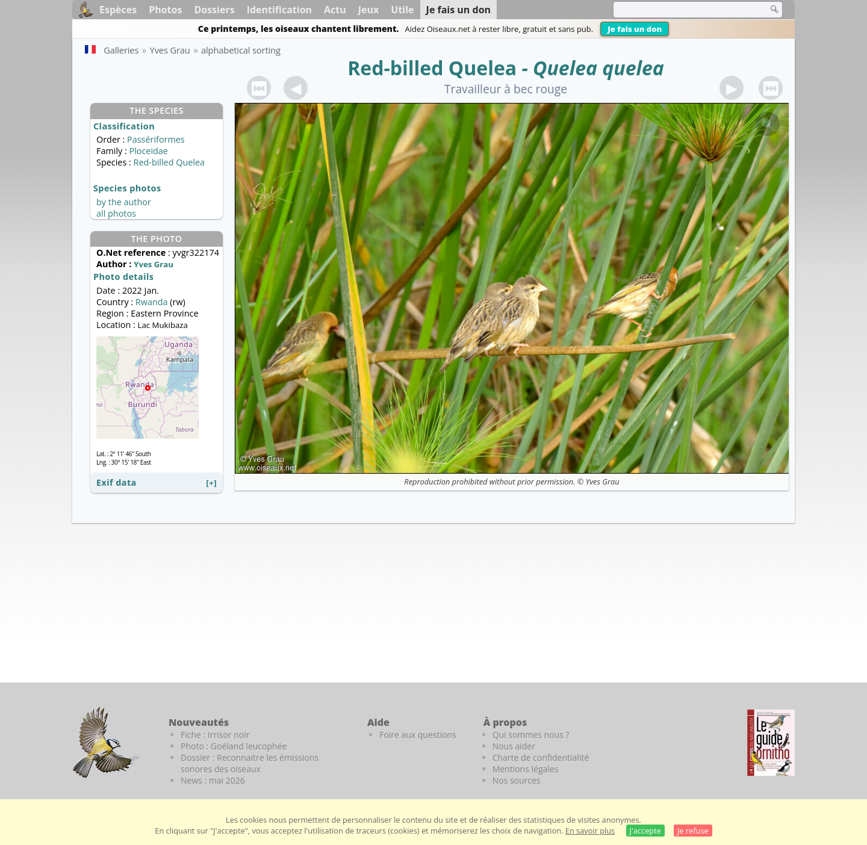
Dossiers (214, 9)
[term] (683, 9)
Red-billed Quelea (432, 68)
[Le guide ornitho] (771, 743)
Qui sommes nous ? (531, 734)
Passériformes (156, 139)
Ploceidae (148, 150)
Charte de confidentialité (541, 757)
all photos (116, 213)
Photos (165, 9)
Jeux (368, 9)
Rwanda (151, 302)
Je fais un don (635, 28)
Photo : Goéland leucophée (234, 746)
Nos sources (517, 780)
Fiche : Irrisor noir (215, 734)
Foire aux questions (417, 734)
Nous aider (514, 746)
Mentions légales (526, 769)
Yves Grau (603, 481)
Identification (279, 9)
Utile (402, 9)
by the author (123, 202)
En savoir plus (590, 830)
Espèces (118, 9)
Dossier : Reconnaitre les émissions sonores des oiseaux (250, 763)
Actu (335, 9)
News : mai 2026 (213, 780)
